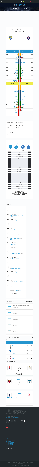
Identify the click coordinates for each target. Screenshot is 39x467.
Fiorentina (9, 370)
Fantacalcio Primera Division (11, 431)
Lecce (29, 383)
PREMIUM (7, 458)
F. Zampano (16, 57)
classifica (30, 339)
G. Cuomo (22, 91)
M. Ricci (17, 65)
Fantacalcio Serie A (9, 429)
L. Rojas (22, 101)
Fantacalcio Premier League (10, 430)
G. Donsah (22, 75)
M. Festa (22, 86)
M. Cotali (16, 70)
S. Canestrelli (23, 65)
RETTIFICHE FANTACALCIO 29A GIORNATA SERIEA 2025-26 (21, 306)
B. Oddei (22, 109)
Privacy (24, 462)
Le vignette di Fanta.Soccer (10, 455)
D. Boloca (16, 75)
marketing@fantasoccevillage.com (13, 417)
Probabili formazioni (9, 444)
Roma (13, 358)
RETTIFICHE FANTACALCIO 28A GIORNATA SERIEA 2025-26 (21, 312)
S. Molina (22, 67)
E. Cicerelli (28, 45)
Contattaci (21, 420)
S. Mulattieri (23, 80)
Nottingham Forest (28, 398)
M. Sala (22, 56)
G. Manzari (16, 109)
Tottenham (9, 397)
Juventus (13, 355)
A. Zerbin (16, 115)
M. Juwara (22, 106)
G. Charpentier (19, 45)
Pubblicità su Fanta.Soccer (10, 457)
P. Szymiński (16, 62)
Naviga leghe (8, 438)
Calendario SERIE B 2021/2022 (16, 9)
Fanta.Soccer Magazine (10, 454)
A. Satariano (16, 112)
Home (9, 9)
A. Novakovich (16, 106)
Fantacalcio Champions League (11, 436)
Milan (13, 348)
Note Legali (21, 462)
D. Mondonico (23, 96)
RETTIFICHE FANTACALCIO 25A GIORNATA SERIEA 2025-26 (21, 330)
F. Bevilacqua (16, 91)
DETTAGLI (19, 370)
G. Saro (22, 88)
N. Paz (22, 59)
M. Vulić (22, 72)
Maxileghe (7, 439)
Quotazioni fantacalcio (10, 442)
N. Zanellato (23, 69)
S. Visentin (22, 99)
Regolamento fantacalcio (10, 440)
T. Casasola (16, 59)
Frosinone (10, 40)
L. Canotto (16, 72)
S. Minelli (16, 86)
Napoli (13, 350)
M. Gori (17, 99)
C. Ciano (16, 96)
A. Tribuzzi (16, 101)
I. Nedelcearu (23, 62)
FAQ (6, 456)
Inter (13, 345)
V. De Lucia (16, 88)
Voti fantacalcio (8, 441)
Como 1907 (14, 353)
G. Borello (22, 104)
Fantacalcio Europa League (10, 437)
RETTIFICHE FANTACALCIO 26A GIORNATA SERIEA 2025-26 (21, 324)
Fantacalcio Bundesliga (10, 432)
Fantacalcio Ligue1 (9, 433)
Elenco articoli (29, 301)
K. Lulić (17, 77)
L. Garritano (16, 67)
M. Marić (11, 45)
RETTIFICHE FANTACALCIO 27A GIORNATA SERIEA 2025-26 (21, 318)
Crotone (28, 40)
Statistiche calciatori (9, 443)
